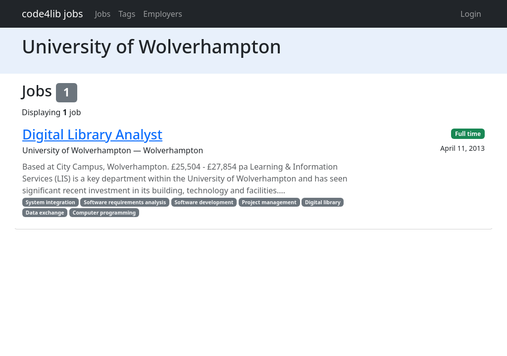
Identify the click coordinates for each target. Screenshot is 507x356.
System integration (50, 202)
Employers (162, 13)
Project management (269, 202)
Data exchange (45, 212)
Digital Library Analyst (92, 134)
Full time (468, 134)
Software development (203, 202)
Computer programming (104, 212)
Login (470, 13)
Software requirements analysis (125, 202)
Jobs (103, 13)
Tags (126, 13)
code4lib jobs (52, 13)
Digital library (323, 202)
